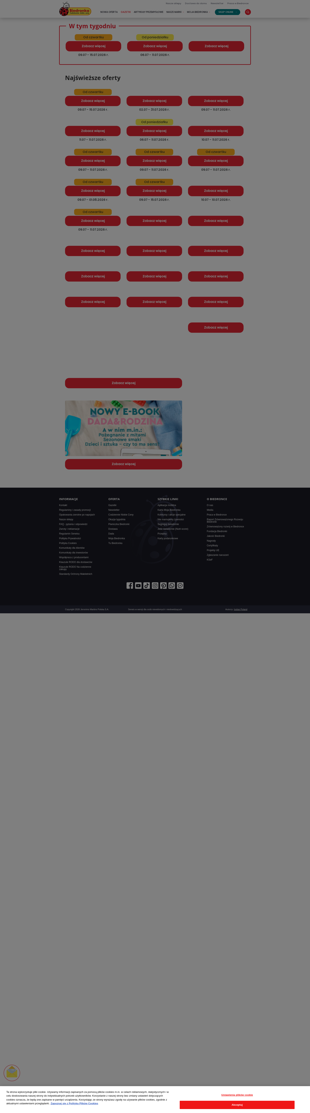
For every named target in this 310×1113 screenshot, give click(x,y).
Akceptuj (237, 1104)
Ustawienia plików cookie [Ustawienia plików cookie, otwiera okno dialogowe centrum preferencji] (237, 1094)
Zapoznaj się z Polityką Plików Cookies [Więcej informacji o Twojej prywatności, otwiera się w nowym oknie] (74, 1103)
